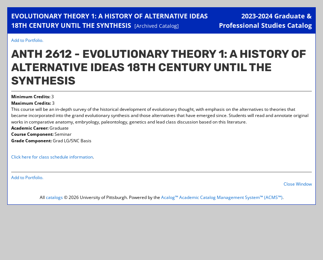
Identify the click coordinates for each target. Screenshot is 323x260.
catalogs (54, 197)
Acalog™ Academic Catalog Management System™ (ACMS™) (222, 197)
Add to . (27, 40)
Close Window (298, 184)
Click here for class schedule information (52, 157)
